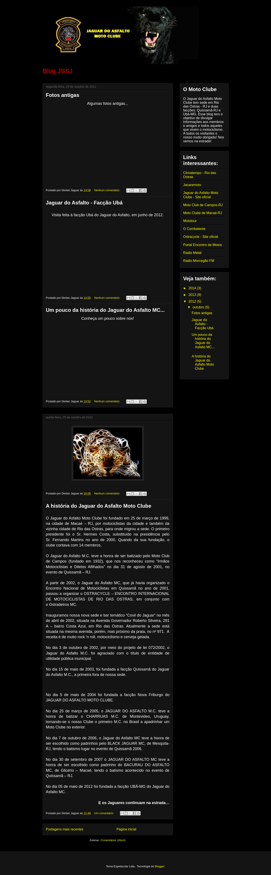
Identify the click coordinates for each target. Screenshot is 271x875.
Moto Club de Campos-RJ (203, 205)
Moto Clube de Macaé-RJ (202, 213)
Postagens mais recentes (64, 829)
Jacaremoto (192, 185)
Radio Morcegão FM (198, 261)
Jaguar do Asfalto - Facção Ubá (84, 203)
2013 (192, 295)
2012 (192, 301)
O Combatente (194, 229)
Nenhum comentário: (107, 190)
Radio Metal (192, 253)
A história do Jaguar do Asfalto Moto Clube (98, 506)
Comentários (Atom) (113, 840)
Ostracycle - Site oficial (200, 237)
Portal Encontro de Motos (202, 245)
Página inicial (126, 829)
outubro (198, 307)
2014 (192, 288)
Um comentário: (104, 813)
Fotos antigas (62, 95)
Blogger (159, 866)
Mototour (190, 221)
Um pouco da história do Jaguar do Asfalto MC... (105, 310)
